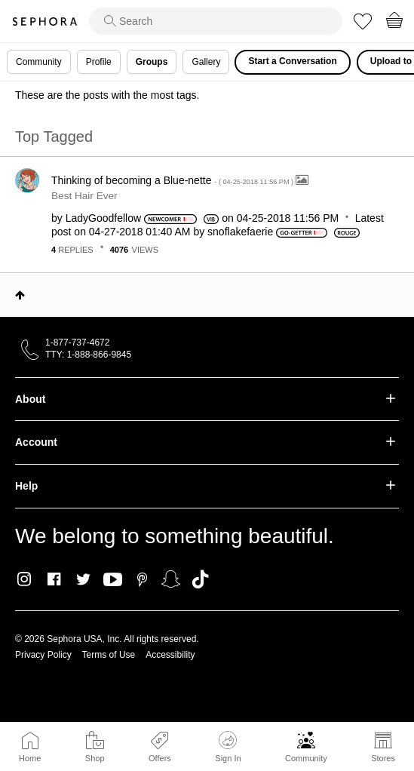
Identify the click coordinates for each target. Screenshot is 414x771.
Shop (95, 758)
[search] (215, 21)
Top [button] (20, 295)
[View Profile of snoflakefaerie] (240, 232)
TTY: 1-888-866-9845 (88, 354)
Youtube (112, 580)
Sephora (44, 21)
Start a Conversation (292, 61)
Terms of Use (109, 655)
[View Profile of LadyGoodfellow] (103, 218)
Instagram (24, 579)
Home (30, 758)
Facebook (53, 579)
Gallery (206, 62)
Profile (99, 62)
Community (306, 758)
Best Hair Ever (84, 195)
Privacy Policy (43, 655)
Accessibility (170, 655)
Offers (160, 758)
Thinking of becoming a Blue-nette (173, 180)
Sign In (228, 747)
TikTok (200, 579)
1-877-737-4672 (77, 342)
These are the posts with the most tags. (107, 95)
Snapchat (170, 579)
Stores (383, 758)
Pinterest (142, 579)
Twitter (83, 579)
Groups (152, 62)
